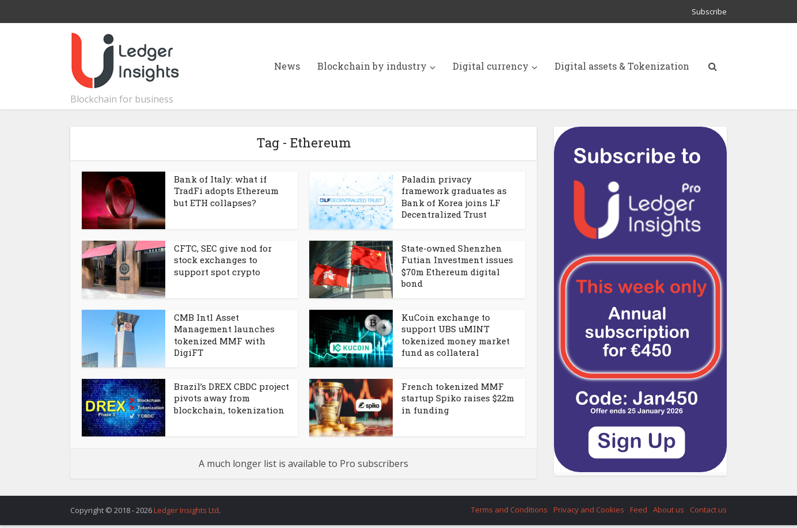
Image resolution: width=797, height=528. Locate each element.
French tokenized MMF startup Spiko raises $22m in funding (457, 398)
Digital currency (491, 66)
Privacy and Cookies (588, 509)
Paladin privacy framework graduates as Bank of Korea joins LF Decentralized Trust (454, 196)
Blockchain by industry (372, 66)
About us (668, 509)
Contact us (708, 509)
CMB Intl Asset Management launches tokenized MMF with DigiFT (224, 335)
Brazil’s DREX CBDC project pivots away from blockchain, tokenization (231, 398)
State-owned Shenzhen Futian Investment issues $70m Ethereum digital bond (457, 265)
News (287, 66)
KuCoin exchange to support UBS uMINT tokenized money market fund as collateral (455, 335)
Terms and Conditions (509, 509)
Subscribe (709, 11)
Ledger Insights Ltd (186, 510)
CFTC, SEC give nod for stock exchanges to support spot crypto (223, 260)
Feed (638, 509)
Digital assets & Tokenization (622, 66)
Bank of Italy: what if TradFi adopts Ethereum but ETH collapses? (226, 190)
